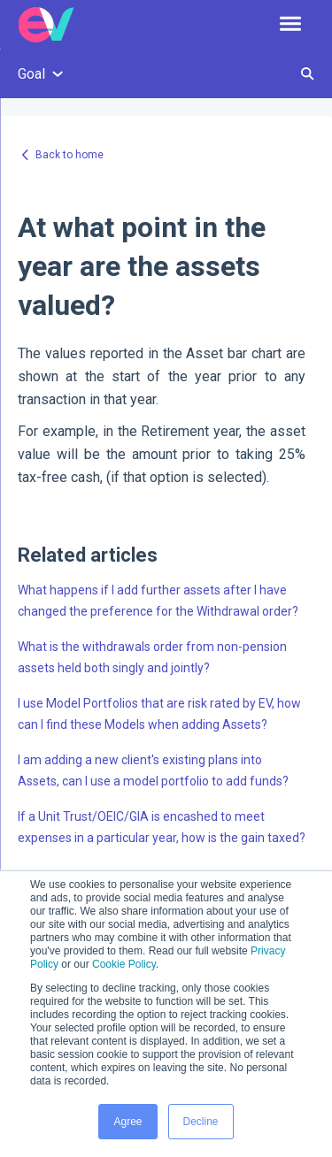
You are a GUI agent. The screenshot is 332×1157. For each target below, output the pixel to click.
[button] (290, 24)
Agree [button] (127, 1121)
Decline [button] (201, 1121)
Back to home (69, 155)
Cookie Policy (124, 964)
